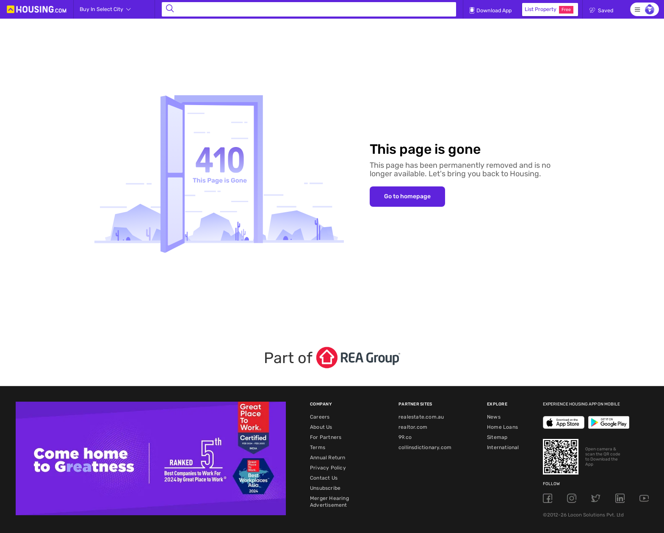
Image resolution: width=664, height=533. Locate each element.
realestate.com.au (421, 417)
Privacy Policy (328, 468)
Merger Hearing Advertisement (329, 501)
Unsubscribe (325, 488)
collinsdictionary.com (424, 447)
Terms (317, 447)
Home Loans (502, 427)
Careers (319, 417)
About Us (321, 427)
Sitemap (497, 437)
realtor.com (412, 427)
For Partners (325, 437)
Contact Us (324, 478)
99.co (405, 437)
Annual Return (328, 458)
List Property (549, 10)
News (494, 417)
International (503, 447)
